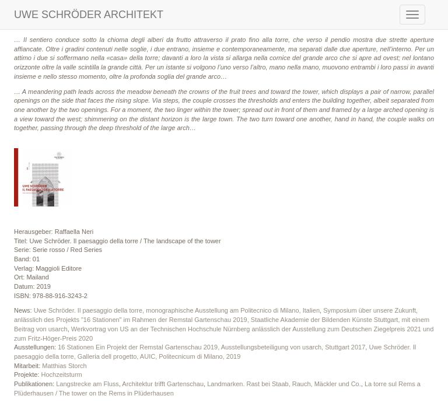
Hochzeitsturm (61, 374)
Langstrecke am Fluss (87, 383)
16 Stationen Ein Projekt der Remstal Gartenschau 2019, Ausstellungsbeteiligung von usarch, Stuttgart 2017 (211, 347)
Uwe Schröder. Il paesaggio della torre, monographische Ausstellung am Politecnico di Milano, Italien (177, 310)
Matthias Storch (64, 365)
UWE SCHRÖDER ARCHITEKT (88, 14)
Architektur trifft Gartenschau (163, 383)
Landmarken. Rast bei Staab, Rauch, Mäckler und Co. (284, 383)
